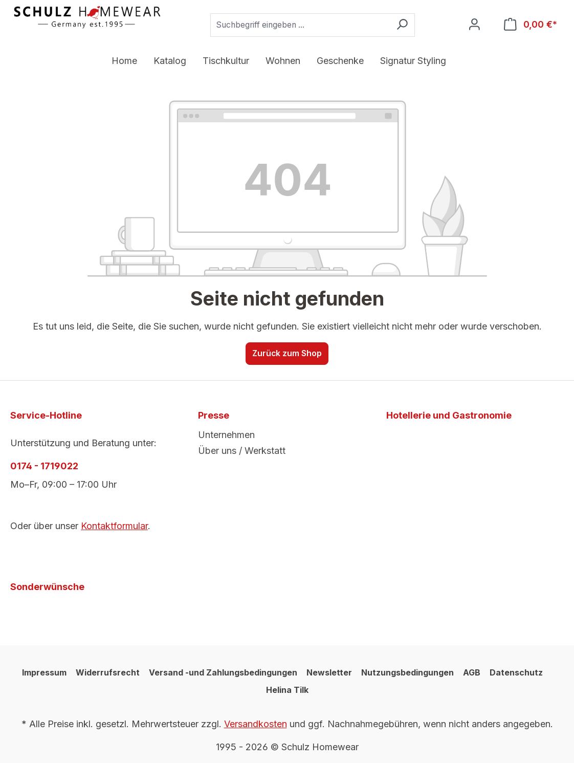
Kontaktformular (114, 525)
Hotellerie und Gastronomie (449, 415)
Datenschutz (516, 672)
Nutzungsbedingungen (407, 672)
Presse (213, 415)
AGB (471, 672)
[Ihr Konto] (474, 24)
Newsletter (329, 672)
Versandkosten (255, 723)
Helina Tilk (287, 690)
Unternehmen (226, 434)
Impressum (44, 672)
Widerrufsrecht (108, 672)
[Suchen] (402, 25)
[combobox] (300, 25)
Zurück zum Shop (287, 353)
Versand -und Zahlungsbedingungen (223, 672)
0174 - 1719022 (44, 466)
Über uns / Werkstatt (241, 450)
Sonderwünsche (47, 586)
